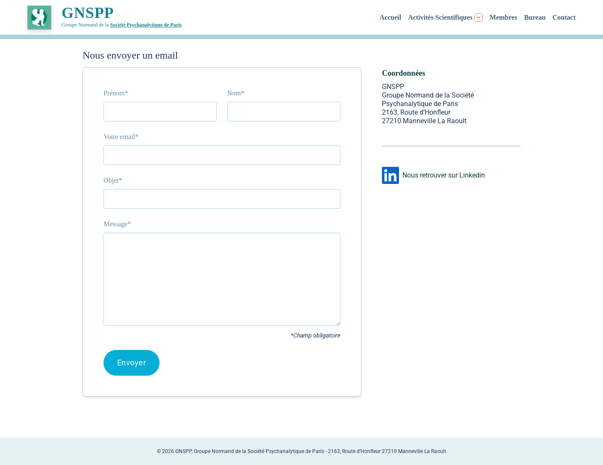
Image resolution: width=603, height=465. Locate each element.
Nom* (235, 93)
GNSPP (88, 12)
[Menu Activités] (445, 17)
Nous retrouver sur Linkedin (443, 175)
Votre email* (121, 136)
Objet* (112, 180)
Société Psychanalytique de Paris (146, 25)
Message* (117, 224)
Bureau (534, 17)
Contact (564, 17)
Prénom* (115, 93)
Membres (503, 17)
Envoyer (131, 362)
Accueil (391, 17)
